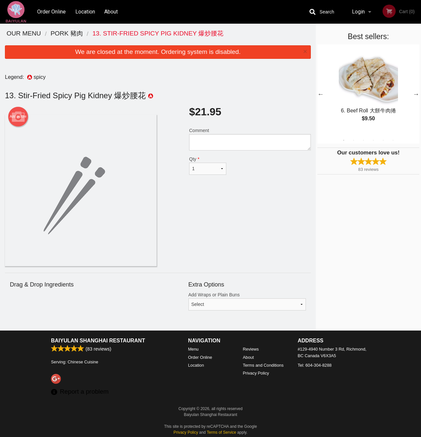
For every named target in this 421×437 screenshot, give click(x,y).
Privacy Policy (256, 373)
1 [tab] (343, 140)
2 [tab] (353, 140)
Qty (207, 165)
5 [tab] (383, 140)
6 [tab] (393, 140)
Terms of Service (221, 432)
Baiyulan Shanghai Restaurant (98, 340)
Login (358, 12)
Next (416, 94)
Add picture (18, 116)
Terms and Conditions (263, 365)
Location (85, 12)
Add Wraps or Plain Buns (247, 301)
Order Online (51, 12)
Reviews (251, 349)
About (111, 12)
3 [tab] (363, 140)
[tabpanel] (368, 90)
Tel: (315, 365)
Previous (320, 94)
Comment (250, 139)
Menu (193, 349)
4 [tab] (373, 140)
